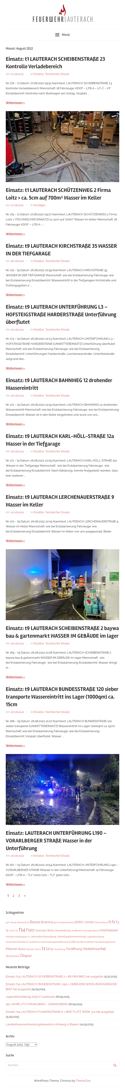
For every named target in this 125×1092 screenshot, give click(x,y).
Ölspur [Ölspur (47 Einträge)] (26, 955)
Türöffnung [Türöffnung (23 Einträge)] (74, 949)
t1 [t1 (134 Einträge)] (43, 948)
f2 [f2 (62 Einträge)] (113, 921)
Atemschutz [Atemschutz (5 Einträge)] (23, 922)
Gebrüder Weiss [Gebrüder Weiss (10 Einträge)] (44, 930)
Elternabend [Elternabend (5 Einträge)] (101, 922)
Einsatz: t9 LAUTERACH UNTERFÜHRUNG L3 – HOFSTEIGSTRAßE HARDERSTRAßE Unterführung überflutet (61, 314)
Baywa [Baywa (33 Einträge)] (35, 922)
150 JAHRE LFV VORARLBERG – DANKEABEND (37, 1004)
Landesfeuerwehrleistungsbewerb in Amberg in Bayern (42, 1024)
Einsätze (38, 74)
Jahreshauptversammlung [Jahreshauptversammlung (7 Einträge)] (71, 936)
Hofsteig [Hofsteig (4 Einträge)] (10, 937)
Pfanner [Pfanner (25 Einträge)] (11, 949)
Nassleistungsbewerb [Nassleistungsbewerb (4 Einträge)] (105, 942)
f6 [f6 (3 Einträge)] (10, 931)
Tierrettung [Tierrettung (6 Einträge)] (59, 949)
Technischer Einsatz (57, 74)
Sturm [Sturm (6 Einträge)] (38, 949)
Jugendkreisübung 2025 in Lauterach (30, 996)
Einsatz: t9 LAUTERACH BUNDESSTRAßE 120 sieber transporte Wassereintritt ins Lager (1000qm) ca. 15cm (62, 697)
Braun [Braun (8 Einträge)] (54, 922)
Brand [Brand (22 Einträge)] (45, 922)
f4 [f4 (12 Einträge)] (7, 930)
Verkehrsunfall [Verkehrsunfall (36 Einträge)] (94, 949)
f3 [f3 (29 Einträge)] (117, 922)
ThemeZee (83, 1080)
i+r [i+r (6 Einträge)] (29, 936)
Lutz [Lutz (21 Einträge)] (72, 941)
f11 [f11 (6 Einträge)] (16, 930)
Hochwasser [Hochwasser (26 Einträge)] (109, 930)
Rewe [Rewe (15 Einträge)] (22, 949)
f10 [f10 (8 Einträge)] (13, 930)
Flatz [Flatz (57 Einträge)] (30, 930)
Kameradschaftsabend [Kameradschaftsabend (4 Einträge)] (16, 942)
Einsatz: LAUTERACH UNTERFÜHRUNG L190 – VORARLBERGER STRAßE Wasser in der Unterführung (56, 841)
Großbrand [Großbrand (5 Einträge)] (76, 930)
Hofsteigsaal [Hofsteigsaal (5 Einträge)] (20, 936)
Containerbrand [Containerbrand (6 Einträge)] (66, 922)
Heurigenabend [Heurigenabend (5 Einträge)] (91, 930)
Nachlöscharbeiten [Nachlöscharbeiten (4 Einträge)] (85, 942)
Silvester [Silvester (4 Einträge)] (30, 949)
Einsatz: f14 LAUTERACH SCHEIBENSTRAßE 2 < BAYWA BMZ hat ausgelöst (54, 976)
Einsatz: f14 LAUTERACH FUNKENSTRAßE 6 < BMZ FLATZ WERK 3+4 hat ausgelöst (60, 1011)
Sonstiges (39, 205)
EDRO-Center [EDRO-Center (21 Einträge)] (84, 922)
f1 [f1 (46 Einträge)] (110, 922)
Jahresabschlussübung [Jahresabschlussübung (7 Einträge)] (43, 936)
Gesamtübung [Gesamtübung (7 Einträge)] (63, 930)
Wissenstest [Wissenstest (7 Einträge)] (12, 956)
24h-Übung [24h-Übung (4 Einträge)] (11, 922)
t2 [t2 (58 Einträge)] (48, 948)
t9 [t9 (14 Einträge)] (51, 949)
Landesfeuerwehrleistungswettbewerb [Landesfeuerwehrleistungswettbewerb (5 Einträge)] (48, 942)
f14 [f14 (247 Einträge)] (22, 930)
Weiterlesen (14, 102)
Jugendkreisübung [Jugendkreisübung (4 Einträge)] (95, 937)
